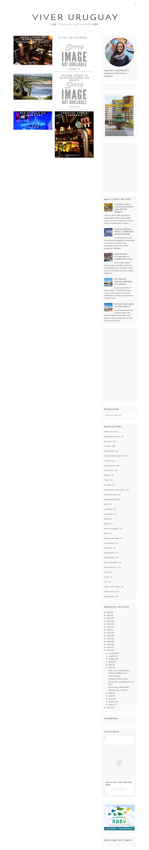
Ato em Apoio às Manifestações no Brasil (74, 77)
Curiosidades (109, 466)
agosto (111, 662)
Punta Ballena (109, 558)
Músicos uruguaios (111, 528)
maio (111, 693)
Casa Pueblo (109, 451)
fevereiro (112, 702)
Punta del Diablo (111, 562)
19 (38, 127)
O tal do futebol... (74, 37)
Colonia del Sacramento (114, 456)
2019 (109, 633)
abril (110, 696)
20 (38, 97)
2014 (109, 647)
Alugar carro (109, 432)
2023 (109, 621)
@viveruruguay (119, 789)
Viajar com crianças (112, 587)
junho (111, 668)
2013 (109, 650)
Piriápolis (108, 548)
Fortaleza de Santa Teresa (32, 76)
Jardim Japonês (110, 499)
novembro (113, 653)
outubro (112, 656)
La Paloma (108, 509)
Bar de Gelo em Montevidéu (33, 114)
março (111, 699)
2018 (109, 636)
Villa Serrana (109, 596)
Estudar (107, 475)
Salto (106, 572)
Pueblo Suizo (109, 553)
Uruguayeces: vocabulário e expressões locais (123, 256)
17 (79, 155)
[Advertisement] (119, 365)
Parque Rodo (109, 543)
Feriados (107, 485)
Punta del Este (110, 567)
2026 (109, 612)
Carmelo (107, 446)
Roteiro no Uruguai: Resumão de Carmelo (123, 281)
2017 (109, 639)
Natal (106, 533)
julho (111, 665)
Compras (108, 461)
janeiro (111, 705)
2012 (109, 707)
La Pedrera (108, 514)
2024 (109, 618)
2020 (109, 630)
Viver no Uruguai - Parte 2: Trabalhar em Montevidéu (124, 231)
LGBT (106, 504)
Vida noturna (109, 591)
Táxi (106, 582)
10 (79, 69)
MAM (106, 519)
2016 (109, 641)
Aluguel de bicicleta (112, 436)
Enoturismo (108, 470)
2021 (109, 627)
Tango (106, 577)
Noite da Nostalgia (111, 538)
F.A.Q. (106, 480)
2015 (109, 644)
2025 (109, 615)
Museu (107, 524)
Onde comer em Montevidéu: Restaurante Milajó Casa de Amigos (32, 41)
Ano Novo (108, 441)
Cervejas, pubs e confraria (74, 114)
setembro (112, 659)
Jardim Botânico (111, 495)
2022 (109, 624)
